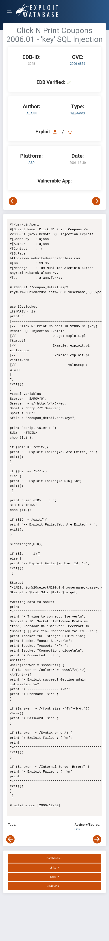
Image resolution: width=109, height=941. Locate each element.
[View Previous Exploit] (13, 201)
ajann (31, 113)
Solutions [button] (53, 886)
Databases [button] (53, 858)
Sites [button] (53, 876)
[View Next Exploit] (96, 201)
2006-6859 (77, 63)
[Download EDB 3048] (56, 131)
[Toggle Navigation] (11, 11)
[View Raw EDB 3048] (70, 131)
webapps (77, 113)
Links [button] (53, 867)
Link (77, 829)
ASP (31, 162)
